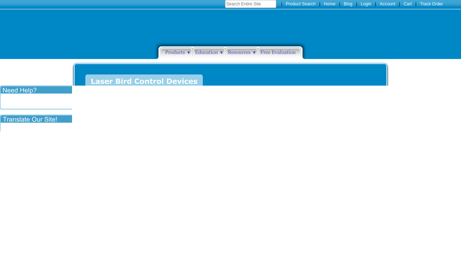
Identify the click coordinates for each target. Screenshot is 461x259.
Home (329, 3)
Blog (348, 3)
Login (366, 3)
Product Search (301, 3)
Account (387, 3)
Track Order (431, 3)
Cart (408, 3)
